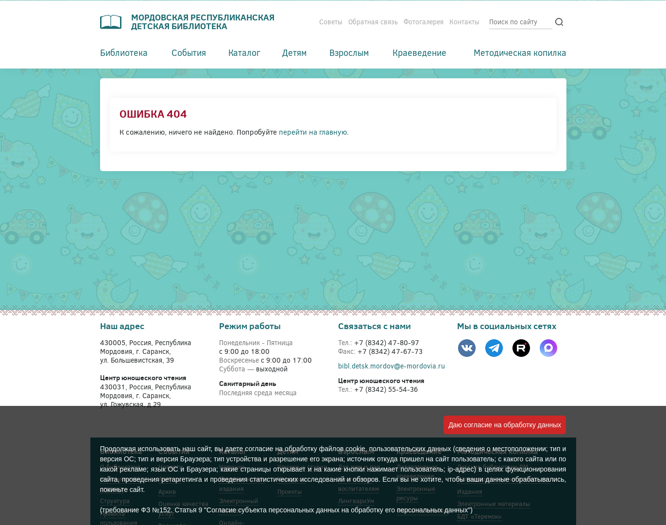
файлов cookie (342, 449)
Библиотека (124, 52)
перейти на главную (313, 132)
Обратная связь (373, 21)
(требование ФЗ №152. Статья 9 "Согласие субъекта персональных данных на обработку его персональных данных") (286, 510)
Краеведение (419, 52)
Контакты (464, 21)
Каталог (244, 52)
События (188, 52)
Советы (330, 21)
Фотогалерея (424, 21)
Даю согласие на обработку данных (504, 425)
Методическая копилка (520, 52)
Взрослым (349, 52)
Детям (294, 52)
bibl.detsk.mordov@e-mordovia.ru (391, 365)
